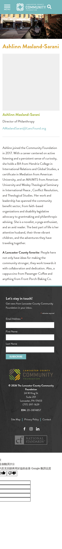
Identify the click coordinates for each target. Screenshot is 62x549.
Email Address (14, 318)
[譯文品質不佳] (12, 473)
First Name (11, 331)
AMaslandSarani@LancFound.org (24, 128)
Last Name (11, 344)
